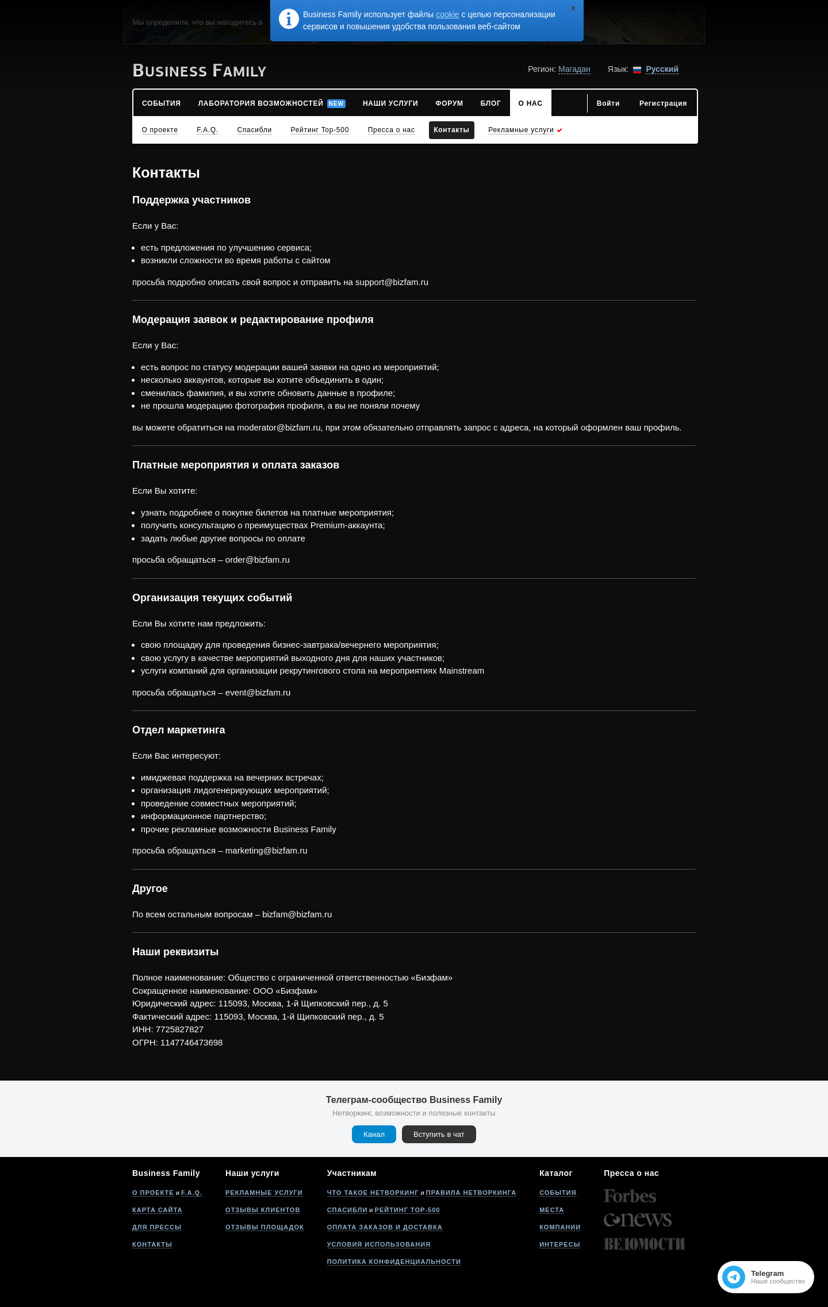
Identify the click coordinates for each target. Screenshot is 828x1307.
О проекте (153, 1192)
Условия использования (379, 1244)
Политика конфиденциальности (394, 1261)
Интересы (559, 1244)
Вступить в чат (439, 1134)
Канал (374, 1134)
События (557, 1192)
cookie (447, 14)
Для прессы (157, 1227)
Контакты (152, 1244)
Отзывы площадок (264, 1227)
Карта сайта (157, 1209)
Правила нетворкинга (471, 1192)
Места (551, 1209)
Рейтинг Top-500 (407, 1209)
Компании (560, 1227)
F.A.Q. (191, 1192)
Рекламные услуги (264, 1192)
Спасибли (347, 1209)
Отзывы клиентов (262, 1209)
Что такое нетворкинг (373, 1192)
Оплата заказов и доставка (385, 1227)
